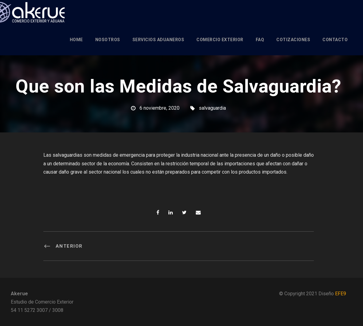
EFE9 (340, 294)
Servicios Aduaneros (158, 39)
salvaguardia (212, 108)
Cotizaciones (293, 39)
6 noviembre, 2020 (160, 108)
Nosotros (107, 39)
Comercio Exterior (219, 39)
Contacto (335, 39)
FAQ (260, 39)
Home (76, 39)
